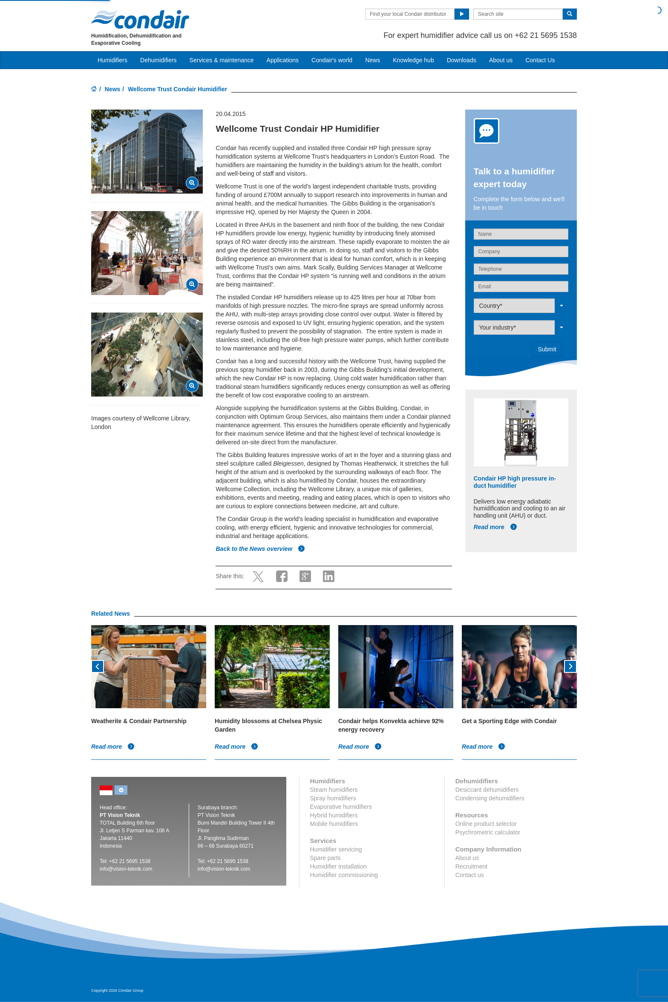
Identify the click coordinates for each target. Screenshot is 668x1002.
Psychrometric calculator (488, 832)
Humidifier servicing (336, 849)
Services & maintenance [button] (222, 60)
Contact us (469, 875)
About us (501, 60)
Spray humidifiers (333, 798)
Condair (140, 19)
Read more (495, 527)
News (372, 60)
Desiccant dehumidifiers (487, 789)
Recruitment (471, 866)
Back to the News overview (260, 548)
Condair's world (331, 60)
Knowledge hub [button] (413, 60)
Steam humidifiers (334, 789)
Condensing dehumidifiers (489, 798)
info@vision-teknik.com (126, 869)
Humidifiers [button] (112, 60)
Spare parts (325, 857)
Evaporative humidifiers (341, 806)
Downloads (461, 60)
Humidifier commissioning (344, 875)
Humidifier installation (338, 866)
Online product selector (486, 823)
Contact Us (540, 60)
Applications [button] (283, 60)
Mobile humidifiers (334, 823)
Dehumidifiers (158, 60)
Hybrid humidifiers (334, 815)
